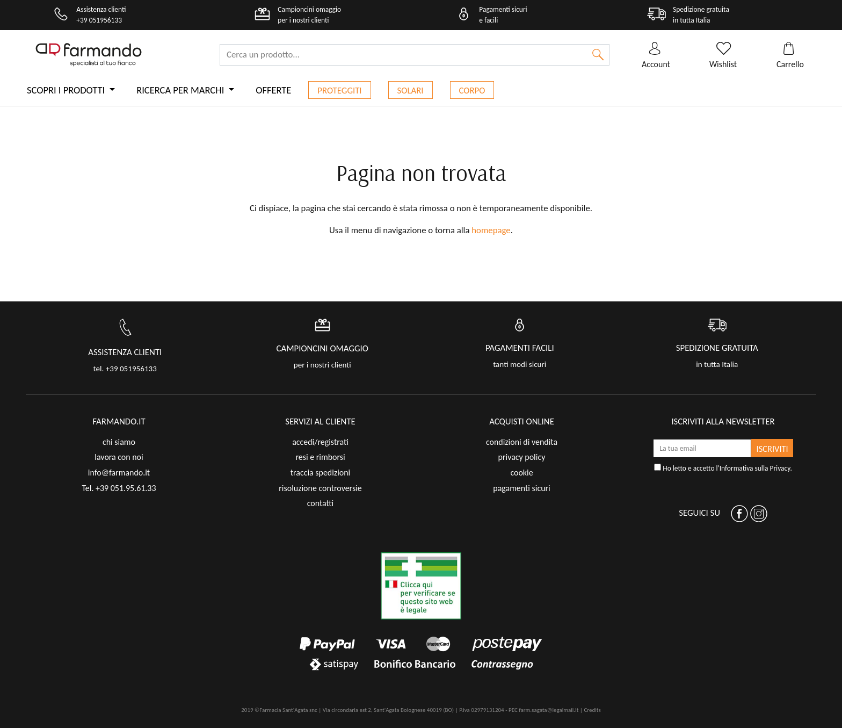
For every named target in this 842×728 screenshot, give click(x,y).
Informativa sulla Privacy (755, 468)
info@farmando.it (119, 472)
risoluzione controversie (320, 488)
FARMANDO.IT (118, 421)
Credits (592, 710)
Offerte (273, 90)
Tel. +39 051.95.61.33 (119, 488)
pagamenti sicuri (521, 488)
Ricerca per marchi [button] (181, 90)
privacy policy (522, 457)
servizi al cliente (320, 421)
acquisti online (521, 421)
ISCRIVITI (772, 448)
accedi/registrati (320, 442)
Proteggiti (339, 90)
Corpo (472, 90)
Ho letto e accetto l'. (723, 468)
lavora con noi (119, 457)
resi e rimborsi (320, 457)
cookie (521, 472)
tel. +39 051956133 (125, 368)
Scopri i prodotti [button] (67, 90)
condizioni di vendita (521, 442)
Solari (410, 90)
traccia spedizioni (321, 472)
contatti (320, 503)
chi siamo (119, 442)
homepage (490, 230)
